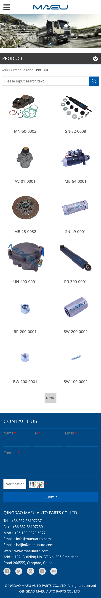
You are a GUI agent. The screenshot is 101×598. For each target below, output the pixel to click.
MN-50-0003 (25, 131)
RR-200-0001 (25, 331)
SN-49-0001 (75, 231)
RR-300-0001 (75, 281)
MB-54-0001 (76, 181)
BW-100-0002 (76, 381)
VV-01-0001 (25, 181)
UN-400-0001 (25, 281)
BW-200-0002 (76, 331)
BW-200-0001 (25, 381)
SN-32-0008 (75, 131)
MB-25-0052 (25, 231)
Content (11, 452)
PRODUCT (43, 70)
